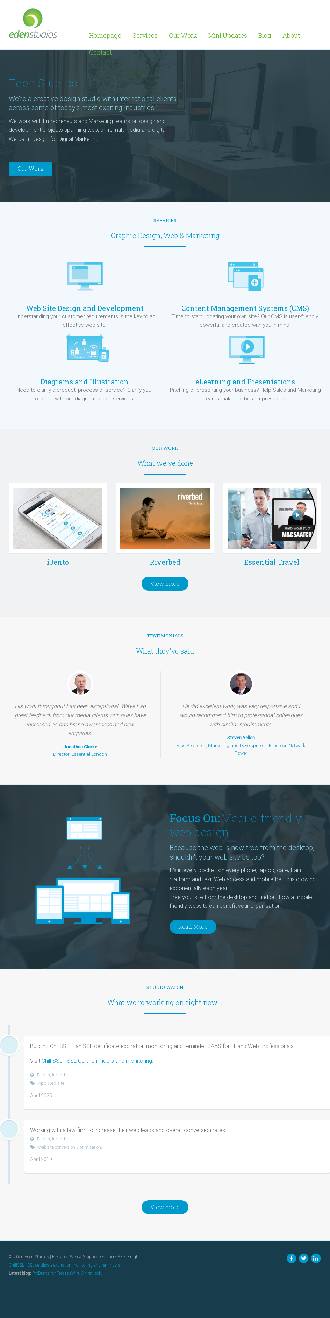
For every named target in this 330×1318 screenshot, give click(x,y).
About (291, 35)
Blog (264, 35)
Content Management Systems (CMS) (245, 308)
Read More (193, 926)
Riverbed (165, 562)
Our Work (183, 35)
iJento (58, 562)
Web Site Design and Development (85, 308)
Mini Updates (227, 35)
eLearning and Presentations (245, 381)
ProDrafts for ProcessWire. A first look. (67, 1273)
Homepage (105, 35)
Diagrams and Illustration (85, 381)
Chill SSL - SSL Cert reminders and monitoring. (97, 1060)
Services (145, 35)
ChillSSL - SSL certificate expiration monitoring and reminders (64, 1265)
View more (165, 583)
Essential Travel (272, 562)
